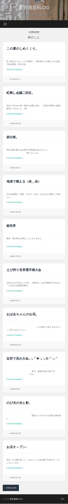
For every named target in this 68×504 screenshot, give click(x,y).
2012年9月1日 (15, 79)
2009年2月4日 (15, 168)
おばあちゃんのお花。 (22, 314)
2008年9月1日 (15, 301)
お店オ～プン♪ (16, 447)
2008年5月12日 (15, 478)
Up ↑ (63, 499)
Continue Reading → (15, 70)
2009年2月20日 (15, 124)
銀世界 (11, 226)
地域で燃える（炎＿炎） (23, 182)
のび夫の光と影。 (19, 403)
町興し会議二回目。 (20, 93)
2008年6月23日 (15, 434)
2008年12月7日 (15, 257)
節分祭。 (12, 137)
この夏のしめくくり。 (22, 49)
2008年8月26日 (15, 345)
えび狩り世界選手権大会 (23, 270)
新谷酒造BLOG (34, 7)
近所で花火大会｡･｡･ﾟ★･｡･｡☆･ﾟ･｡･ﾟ (32, 359)
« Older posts (10, 488)
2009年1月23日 (15, 212)
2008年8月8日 (15, 389)
